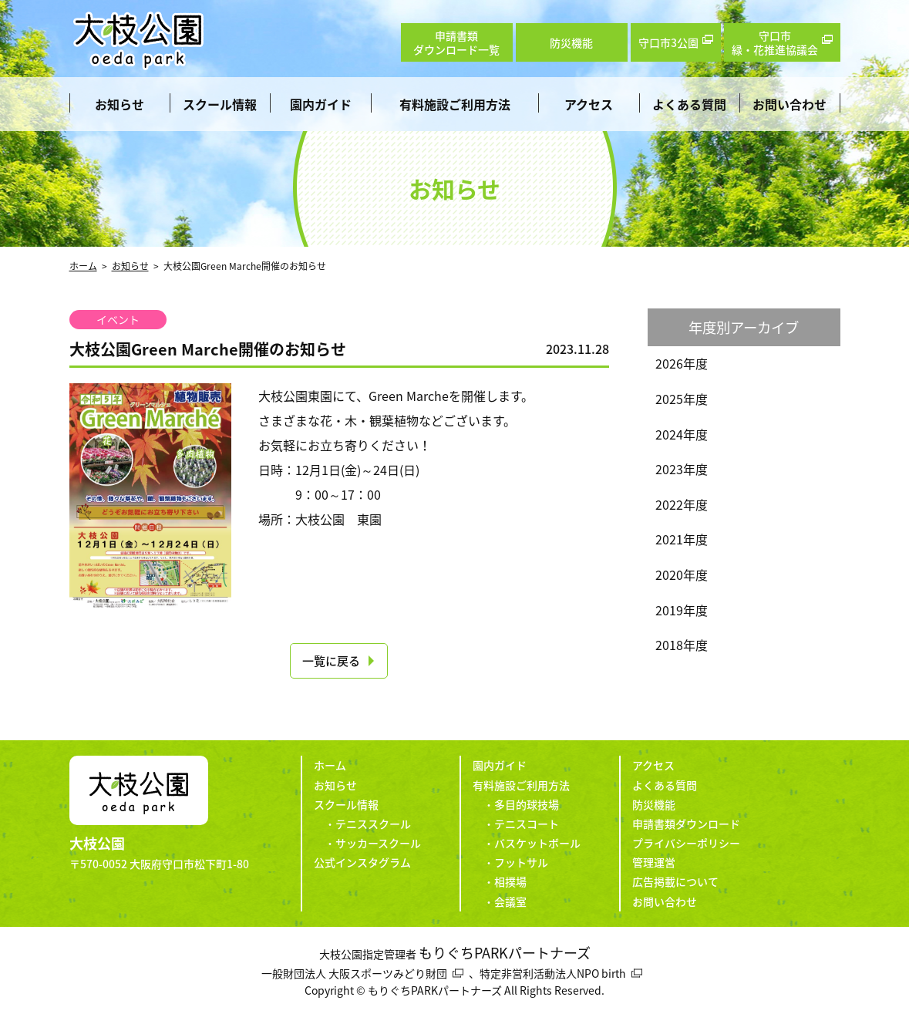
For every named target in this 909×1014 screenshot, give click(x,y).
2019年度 (681, 610)
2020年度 (681, 574)
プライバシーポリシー (686, 843)
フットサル (521, 862)
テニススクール (373, 823)
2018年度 (681, 644)
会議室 (510, 901)
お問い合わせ (789, 104)
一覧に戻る (331, 660)
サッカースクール (378, 843)
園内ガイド (321, 104)
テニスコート (526, 823)
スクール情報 (220, 104)
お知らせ (119, 104)
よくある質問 (689, 104)
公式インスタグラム (362, 862)
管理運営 (653, 862)
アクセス (588, 104)
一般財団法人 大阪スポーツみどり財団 (354, 973)
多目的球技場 (526, 804)
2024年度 (681, 434)
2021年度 (681, 539)
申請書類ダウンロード (686, 823)
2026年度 (681, 363)
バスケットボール (537, 843)
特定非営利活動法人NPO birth (553, 973)
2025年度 (681, 398)
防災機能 (653, 804)
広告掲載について (675, 881)
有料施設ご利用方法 (454, 104)
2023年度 (681, 469)
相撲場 (510, 881)
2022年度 (681, 504)
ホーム (83, 266)
